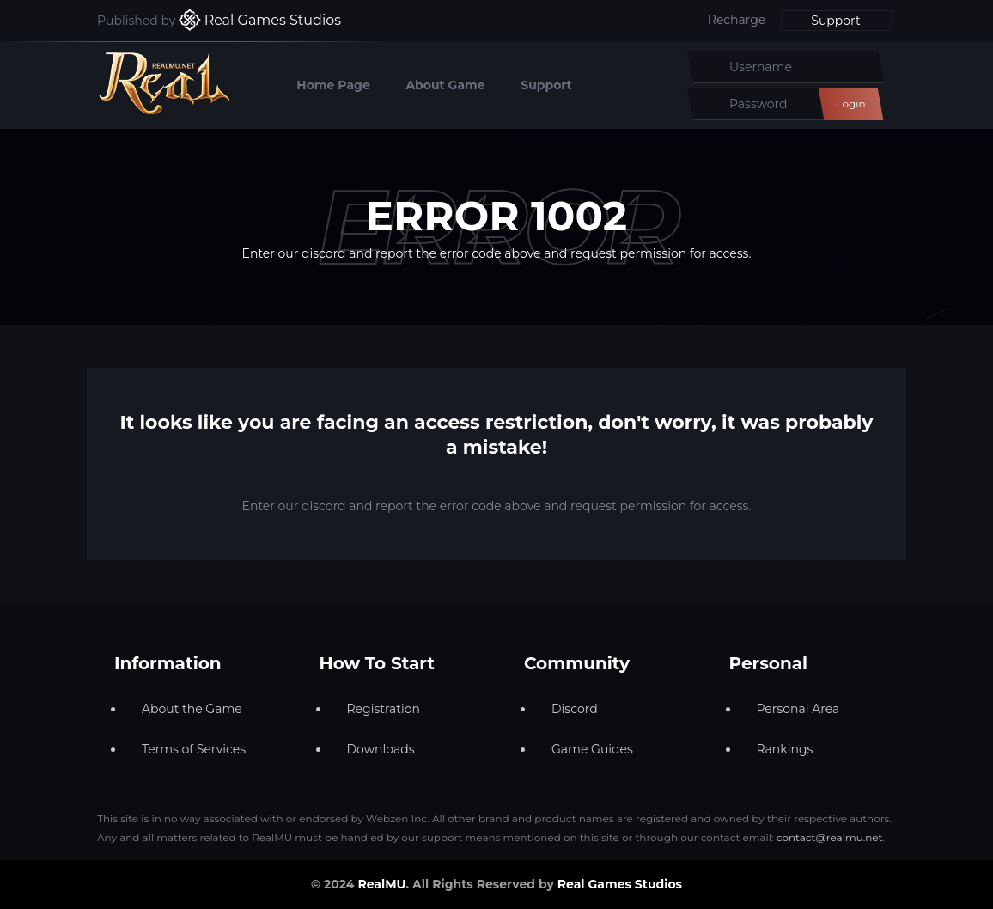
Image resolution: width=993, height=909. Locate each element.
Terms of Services (194, 749)
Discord (574, 709)
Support (835, 20)
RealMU (381, 884)
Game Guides (592, 749)
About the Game (192, 709)
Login (850, 103)
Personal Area (798, 709)
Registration (383, 709)
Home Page (332, 85)
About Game (444, 85)
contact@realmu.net (830, 837)
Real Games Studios (619, 884)
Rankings (785, 749)
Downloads (381, 749)
